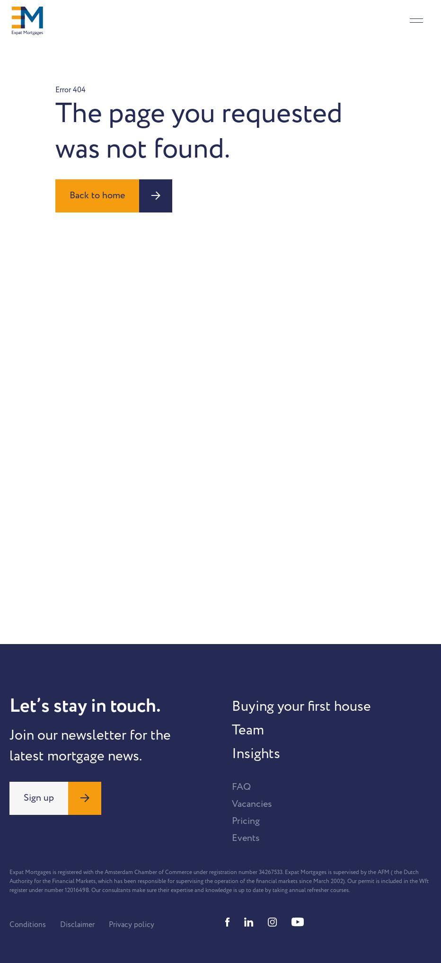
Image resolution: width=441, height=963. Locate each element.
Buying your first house (301, 706)
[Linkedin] (249, 922)
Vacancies (252, 804)
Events (246, 838)
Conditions (27, 924)
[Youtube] (297, 922)
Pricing (246, 821)
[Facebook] (227, 922)
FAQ (241, 787)
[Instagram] (272, 922)
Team (248, 730)
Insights (256, 754)
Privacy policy (131, 924)
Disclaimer (77, 924)
